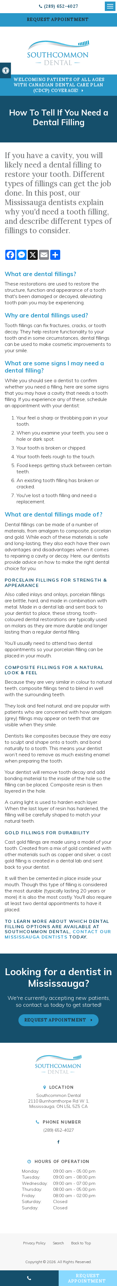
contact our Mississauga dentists (58, 934)
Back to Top (81, 1243)
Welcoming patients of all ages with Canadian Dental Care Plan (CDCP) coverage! (59, 85)
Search (58, 1243)
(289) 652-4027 (61, 6)
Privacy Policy (34, 1243)
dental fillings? (55, 274)
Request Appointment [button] (58, 19)
